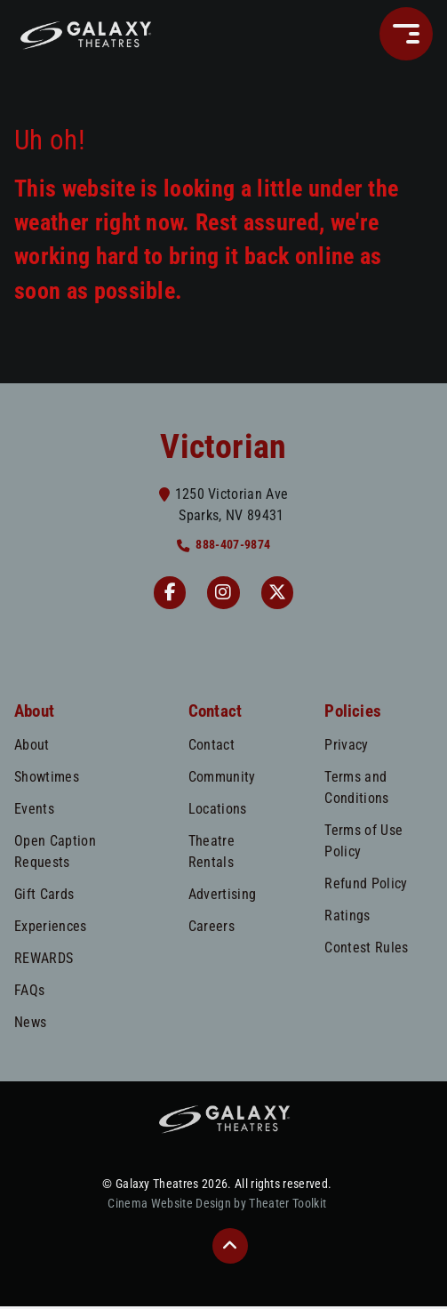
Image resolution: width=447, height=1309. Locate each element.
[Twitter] (281, 594)
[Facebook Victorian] (167, 594)
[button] (406, 33)
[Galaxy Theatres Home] (85, 34)
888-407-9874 (233, 544)
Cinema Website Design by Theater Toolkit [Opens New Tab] (217, 1207)
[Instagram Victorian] (224, 594)
